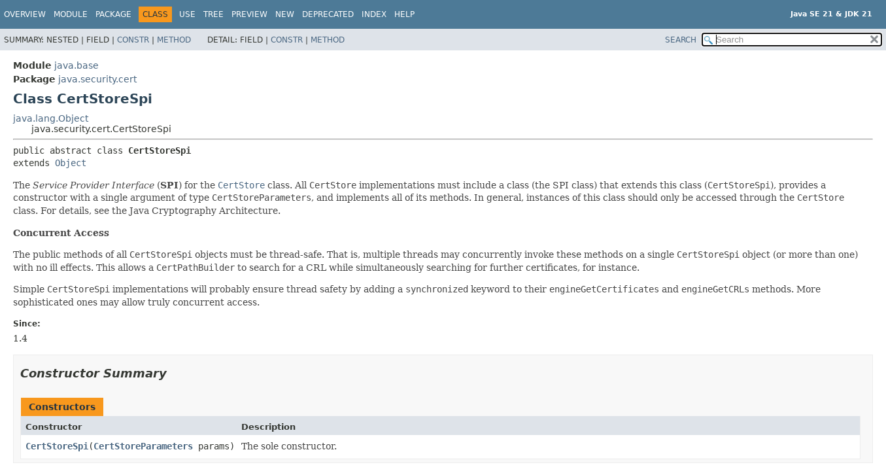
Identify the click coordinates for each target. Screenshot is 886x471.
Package (113, 14)
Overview (25, 14)
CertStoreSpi (57, 446)
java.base (76, 65)
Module (71, 14)
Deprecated (328, 14)
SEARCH (680, 39)
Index (374, 14)
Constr (133, 39)
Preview (249, 14)
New (284, 14)
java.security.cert (97, 79)
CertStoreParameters (143, 446)
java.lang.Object (50, 118)
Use (187, 14)
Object (70, 163)
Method (174, 39)
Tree (213, 14)
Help (404, 14)
